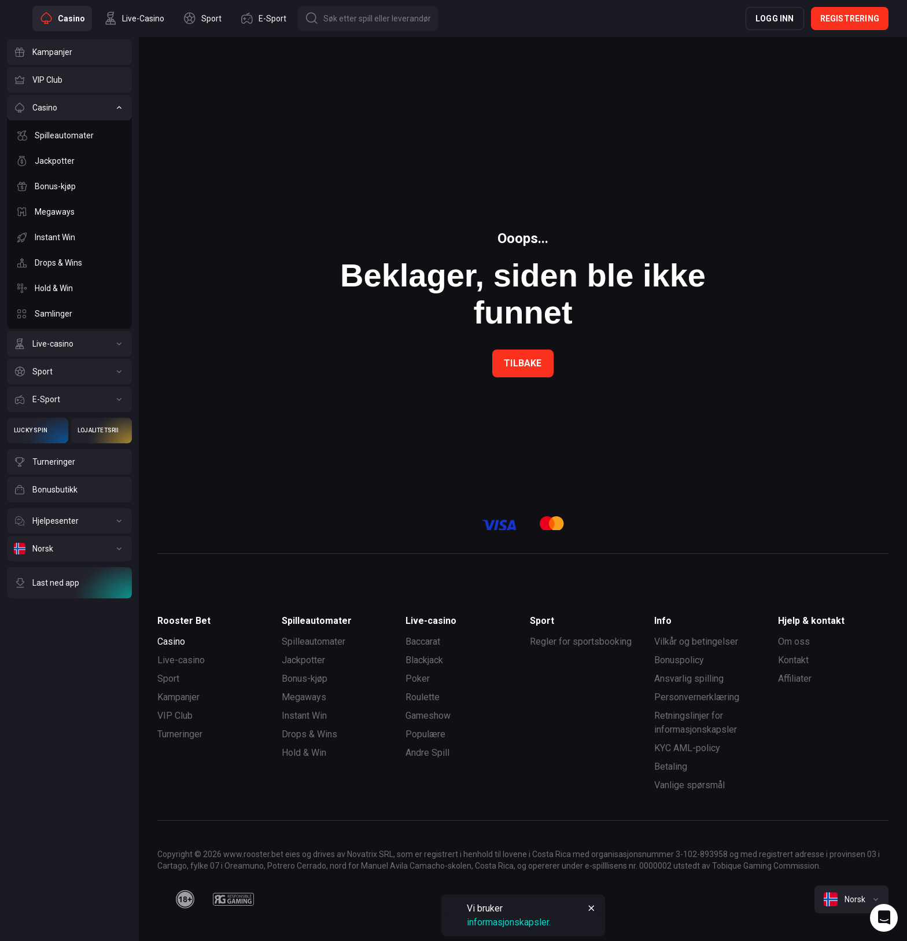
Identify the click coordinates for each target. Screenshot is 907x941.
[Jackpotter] (69, 161)
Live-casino (181, 660)
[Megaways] (69, 212)
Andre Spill (427, 752)
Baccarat (422, 641)
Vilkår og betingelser (696, 641)
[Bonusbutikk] (69, 489)
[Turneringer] (69, 462)
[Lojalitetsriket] (101, 430)
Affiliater (795, 678)
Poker (417, 678)
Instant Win (304, 715)
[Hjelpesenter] (69, 521)
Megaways (304, 697)
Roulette (422, 697)
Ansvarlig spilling (689, 678)
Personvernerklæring (696, 697)
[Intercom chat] (884, 918)
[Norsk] (69, 548)
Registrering (849, 18)
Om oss (794, 641)
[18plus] (185, 899)
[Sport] (69, 371)
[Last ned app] (69, 582)
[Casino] (69, 107)
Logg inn (774, 18)
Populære (425, 734)
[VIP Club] (69, 80)
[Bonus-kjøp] (69, 186)
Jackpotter (303, 660)
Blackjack (424, 660)
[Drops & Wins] (69, 262)
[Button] (368, 18)
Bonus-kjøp (304, 678)
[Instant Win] (69, 237)
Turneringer (179, 734)
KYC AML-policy (687, 747)
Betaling (670, 766)
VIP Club (175, 715)
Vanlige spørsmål (689, 785)
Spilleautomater (313, 641)
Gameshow (428, 715)
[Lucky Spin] (37, 430)
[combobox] (851, 899)
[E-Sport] (69, 399)
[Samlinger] (69, 313)
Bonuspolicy (679, 660)
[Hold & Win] (69, 288)
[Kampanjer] (69, 52)
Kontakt (793, 660)
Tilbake (522, 363)
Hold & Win (304, 752)
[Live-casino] (69, 343)
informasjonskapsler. (509, 922)
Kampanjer (178, 697)
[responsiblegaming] (233, 899)
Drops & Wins (309, 734)
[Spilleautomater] (69, 135)
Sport (168, 678)
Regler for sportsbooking (581, 641)
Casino (171, 641)
